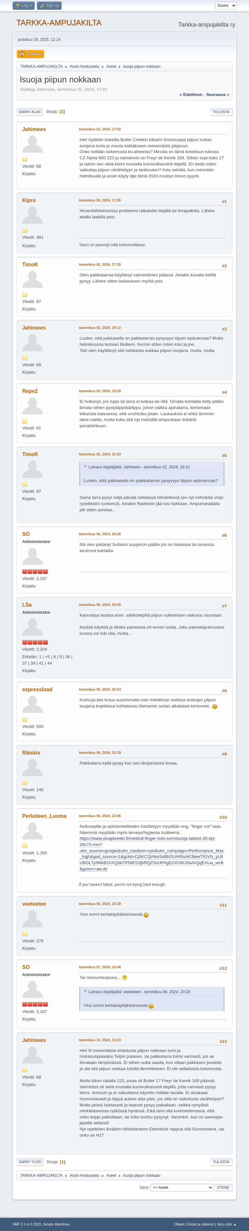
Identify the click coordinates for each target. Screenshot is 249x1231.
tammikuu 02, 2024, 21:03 (100, 454)
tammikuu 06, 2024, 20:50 (100, 605)
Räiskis (31, 752)
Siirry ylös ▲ (226, 1224)
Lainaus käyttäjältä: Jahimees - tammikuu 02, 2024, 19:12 (139, 467)
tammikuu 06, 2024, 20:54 (100, 689)
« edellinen (191, 94)
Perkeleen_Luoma (44, 816)
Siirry (143, 1187)
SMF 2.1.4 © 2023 (26, 1224)
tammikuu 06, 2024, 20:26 (100, 534)
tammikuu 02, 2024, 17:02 (100, 129)
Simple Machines (56, 1224)
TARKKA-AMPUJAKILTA (58, 22)
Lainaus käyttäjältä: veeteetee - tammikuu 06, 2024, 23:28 (139, 992)
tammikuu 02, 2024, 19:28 (100, 391)
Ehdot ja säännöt (200, 1224)
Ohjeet (179, 1224)
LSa (26, 605)
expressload (37, 689)
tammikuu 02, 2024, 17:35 (100, 264)
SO (26, 534)
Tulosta (221, 112)
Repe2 (30, 391)
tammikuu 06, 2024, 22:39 (100, 752)
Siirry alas (29, 112)
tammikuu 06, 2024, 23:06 (100, 816)
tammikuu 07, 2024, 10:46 (100, 967)
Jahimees (34, 129)
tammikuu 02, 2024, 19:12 (100, 328)
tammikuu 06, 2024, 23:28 (100, 904)
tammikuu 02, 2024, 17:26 (100, 200)
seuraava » (217, 94)
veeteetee (34, 904)
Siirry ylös (29, 1162)
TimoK (30, 264)
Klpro (29, 200)
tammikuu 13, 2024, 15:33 (100, 1040)
